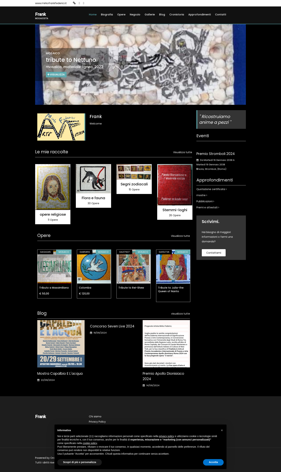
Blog (162, 14)
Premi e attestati (207, 207)
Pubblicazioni (205, 201)
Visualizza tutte (182, 152)
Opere (121, 14)
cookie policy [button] (90, 443)
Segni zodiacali (134, 184)
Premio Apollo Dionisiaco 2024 (163, 376)
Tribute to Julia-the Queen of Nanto (171, 289)
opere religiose (53, 214)
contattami (213, 253)
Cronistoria (176, 14)
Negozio (135, 14)
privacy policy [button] (166, 436)
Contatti (220, 14)
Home (93, 14)
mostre (201, 195)
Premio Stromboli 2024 (215, 153)
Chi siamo (95, 416)
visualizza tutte (180, 313)
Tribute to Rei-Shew (131, 287)
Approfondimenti (199, 14)
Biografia (107, 14)
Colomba (85, 287)
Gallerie (150, 14)
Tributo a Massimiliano (54, 287)
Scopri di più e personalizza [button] (79, 462)
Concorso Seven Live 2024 (112, 326)
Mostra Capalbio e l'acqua (60, 373)
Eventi (202, 135)
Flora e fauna (93, 198)
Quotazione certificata (211, 189)
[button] (222, 430)
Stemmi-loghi (175, 210)
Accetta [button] (213, 462)
